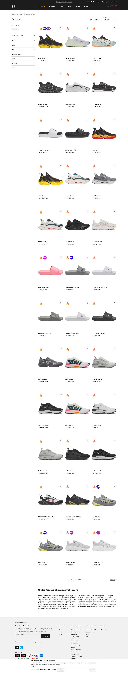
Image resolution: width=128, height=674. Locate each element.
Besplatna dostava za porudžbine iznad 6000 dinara (64, 2)
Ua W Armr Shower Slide (99, 287)
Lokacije (61, 634)
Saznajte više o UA (90, 632)
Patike (15, 25)
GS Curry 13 (41, 58)
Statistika (44, 669)
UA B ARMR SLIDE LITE (72, 287)
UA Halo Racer (69, 196)
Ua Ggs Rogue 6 (70, 562)
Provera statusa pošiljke (77, 630)
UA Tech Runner (70, 104)
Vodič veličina (74, 643)
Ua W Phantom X (70, 379)
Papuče (15, 29)
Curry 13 (94, 150)
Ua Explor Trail (96, 58)
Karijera (88, 634)
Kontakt (61, 632)
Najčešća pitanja (75, 632)
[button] (23, 35)
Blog (87, 636)
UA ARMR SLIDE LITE (44, 333)
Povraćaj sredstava (76, 649)
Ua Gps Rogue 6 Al (97, 562)
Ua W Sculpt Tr (42, 379)
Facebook (105, 630)
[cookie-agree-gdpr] (92, 670)
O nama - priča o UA (91, 630)
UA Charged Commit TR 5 (46, 517)
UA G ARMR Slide (43, 287)
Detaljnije (33, 666)
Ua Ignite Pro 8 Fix (70, 150)
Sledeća (112, 579)
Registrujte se (105, 2)
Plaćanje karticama (76, 654)
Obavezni (36, 669)
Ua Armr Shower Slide (72, 333)
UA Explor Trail (42, 104)
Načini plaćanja (75, 636)
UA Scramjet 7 (96, 517)
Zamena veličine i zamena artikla (75, 640)
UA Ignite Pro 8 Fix (44, 150)
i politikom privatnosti (39, 642)
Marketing (53, 669)
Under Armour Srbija (17, 14)
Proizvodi (27, 14)
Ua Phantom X (69, 425)
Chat (60, 630)
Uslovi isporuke (75, 652)
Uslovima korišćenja (30, 642)
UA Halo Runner (70, 58)
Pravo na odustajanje (76, 656)
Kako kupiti (74, 634)
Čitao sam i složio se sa (29, 642)
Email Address (20, 634)
